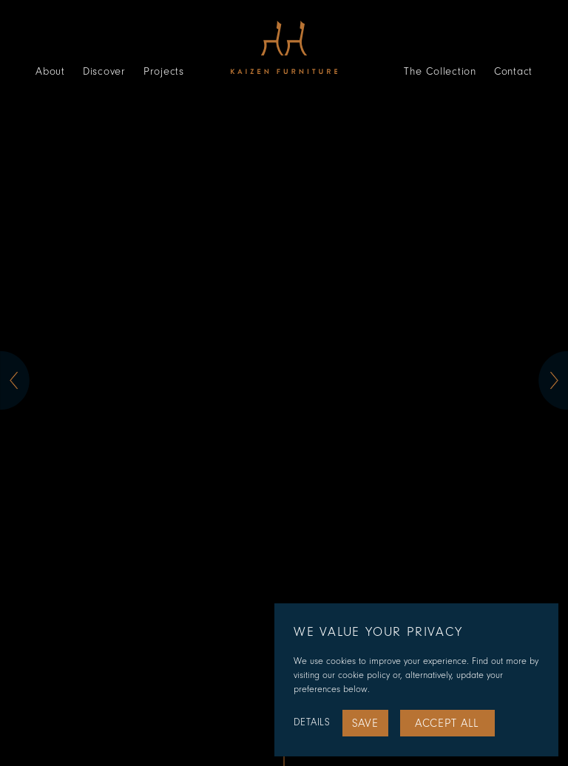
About (50, 71)
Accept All (447, 723)
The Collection (440, 71)
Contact (513, 71)
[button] (15, 380)
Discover (104, 71)
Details (312, 722)
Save (365, 723)
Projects (163, 71)
